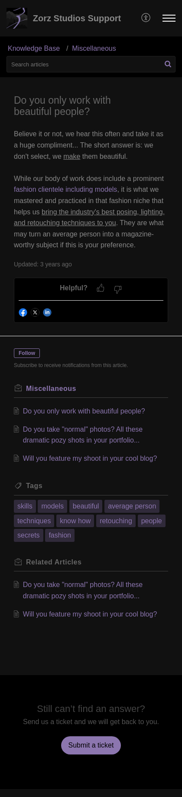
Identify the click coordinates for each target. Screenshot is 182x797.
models (52, 506)
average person (132, 506)
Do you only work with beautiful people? (84, 411)
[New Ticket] (91, 745)
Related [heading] (53, 562)
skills (24, 506)
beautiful (86, 506)
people (151, 521)
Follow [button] (27, 353)
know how (75, 521)
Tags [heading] (34, 485)
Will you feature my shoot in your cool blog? (90, 458)
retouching (116, 521)
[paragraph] (91, 189)
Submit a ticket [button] (91, 745)
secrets (28, 535)
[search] (91, 64)
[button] (146, 18)
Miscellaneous (94, 48)
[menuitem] (146, 18)
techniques (34, 521)
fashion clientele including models (65, 189)
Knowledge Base (34, 48)
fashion (60, 535)
